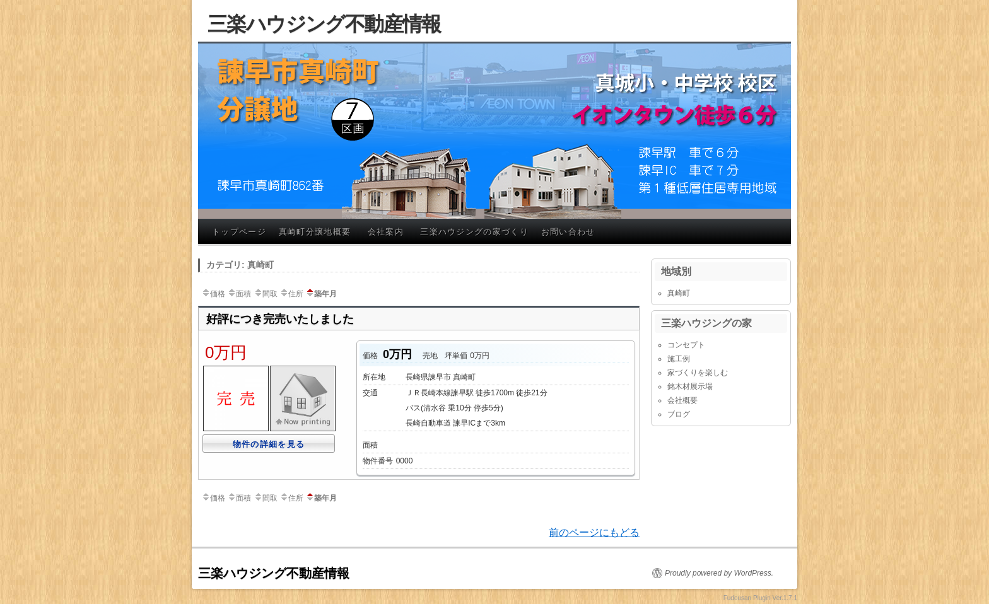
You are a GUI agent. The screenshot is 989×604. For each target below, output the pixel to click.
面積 (239, 293)
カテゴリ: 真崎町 (240, 265)
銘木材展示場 (690, 386)
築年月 (321, 293)
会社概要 (682, 400)
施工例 (678, 358)
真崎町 (678, 293)
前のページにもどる (594, 532)
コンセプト (686, 344)
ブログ (678, 414)
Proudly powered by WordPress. (719, 573)
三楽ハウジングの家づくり (474, 231)
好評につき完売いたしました (280, 319)
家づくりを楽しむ (697, 372)
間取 (266, 293)
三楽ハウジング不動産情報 (324, 24)
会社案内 (386, 231)
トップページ (239, 231)
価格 (213, 293)
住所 (291, 293)
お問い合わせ (568, 231)
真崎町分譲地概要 (315, 231)
